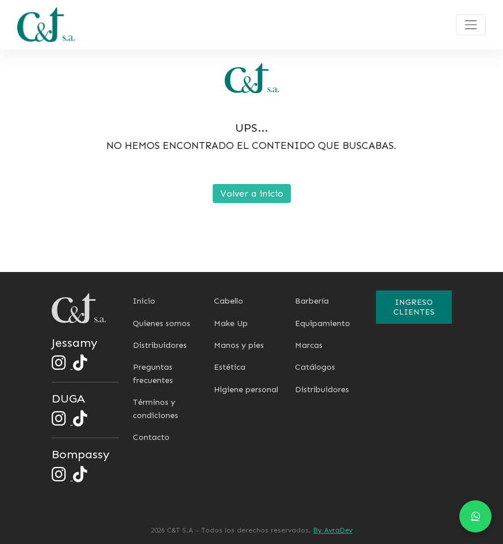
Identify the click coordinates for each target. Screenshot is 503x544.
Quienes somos (161, 323)
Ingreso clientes (414, 307)
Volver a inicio (251, 193)
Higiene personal (246, 389)
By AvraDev (332, 530)
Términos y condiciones (155, 408)
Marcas (308, 345)
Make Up (231, 323)
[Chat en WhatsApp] (475, 516)
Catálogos (315, 367)
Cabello (228, 301)
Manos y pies (239, 345)
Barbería (312, 301)
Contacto (151, 437)
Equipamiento (322, 323)
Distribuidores (160, 345)
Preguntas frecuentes (153, 373)
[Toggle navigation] (471, 24)
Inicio (144, 301)
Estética (229, 367)
